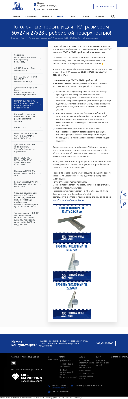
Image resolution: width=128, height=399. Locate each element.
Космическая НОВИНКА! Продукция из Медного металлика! (27, 184)
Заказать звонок (105, 6)
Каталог (62, 356)
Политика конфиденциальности (26, 369)
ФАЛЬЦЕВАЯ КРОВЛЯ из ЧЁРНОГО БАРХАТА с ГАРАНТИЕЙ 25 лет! (27, 136)
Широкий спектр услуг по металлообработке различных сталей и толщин (27, 117)
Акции (23, 38)
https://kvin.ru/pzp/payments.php (68, 200)
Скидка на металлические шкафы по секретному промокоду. (27, 58)
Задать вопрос (104, 342)
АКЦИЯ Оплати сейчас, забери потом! (27, 69)
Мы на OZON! (27, 127)
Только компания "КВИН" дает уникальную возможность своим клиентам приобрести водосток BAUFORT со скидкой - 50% (27, 219)
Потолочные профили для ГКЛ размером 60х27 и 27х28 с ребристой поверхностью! (27, 104)
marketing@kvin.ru (60, 391)
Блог (98, 356)
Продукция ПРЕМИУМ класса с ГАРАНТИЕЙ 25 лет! (27, 173)
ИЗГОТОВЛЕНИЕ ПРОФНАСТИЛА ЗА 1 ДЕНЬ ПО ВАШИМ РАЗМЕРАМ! (27, 161)
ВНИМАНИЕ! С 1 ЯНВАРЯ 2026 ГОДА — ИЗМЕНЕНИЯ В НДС (27, 79)
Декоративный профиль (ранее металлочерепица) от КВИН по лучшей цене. (27, 91)
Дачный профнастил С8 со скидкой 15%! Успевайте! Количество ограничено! (27, 148)
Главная (14, 38)
